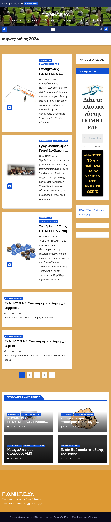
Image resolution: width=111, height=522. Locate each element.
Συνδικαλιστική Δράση (48, 221)
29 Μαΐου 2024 (49, 156)
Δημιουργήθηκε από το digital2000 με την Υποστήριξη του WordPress (40, 517)
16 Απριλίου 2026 (71, 427)
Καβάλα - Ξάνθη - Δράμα (34, 446)
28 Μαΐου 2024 (49, 237)
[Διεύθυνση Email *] (92, 138)
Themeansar (95, 517)
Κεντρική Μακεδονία (13, 298)
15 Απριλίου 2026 (71, 458)
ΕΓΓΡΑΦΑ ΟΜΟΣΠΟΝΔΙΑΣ (49, 64)
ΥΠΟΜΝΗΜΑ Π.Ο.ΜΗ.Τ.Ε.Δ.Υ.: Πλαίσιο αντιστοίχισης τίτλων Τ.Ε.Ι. (27, 421)
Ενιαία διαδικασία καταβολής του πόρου (82, 451)
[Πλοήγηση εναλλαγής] (53, 29)
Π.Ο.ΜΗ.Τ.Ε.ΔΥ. (55, 14)
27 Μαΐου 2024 (14, 313)
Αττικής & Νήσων (60, 141)
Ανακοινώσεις (45, 60)
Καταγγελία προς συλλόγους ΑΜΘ (20, 451)
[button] (101, 29)
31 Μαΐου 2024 (49, 79)
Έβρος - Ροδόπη (14, 446)
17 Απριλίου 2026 (18, 427)
